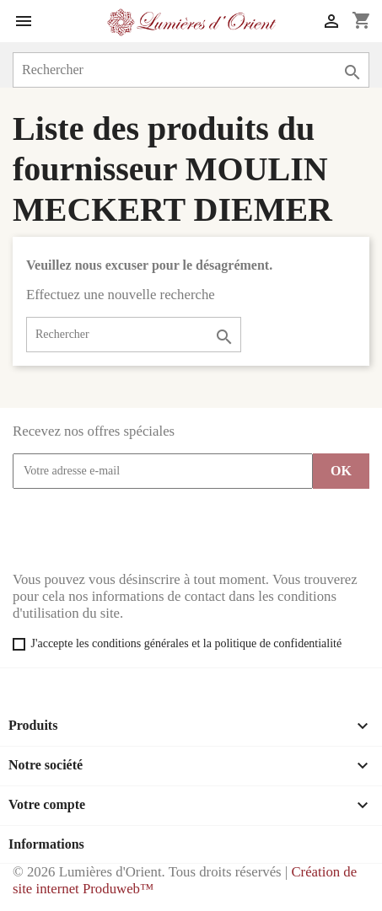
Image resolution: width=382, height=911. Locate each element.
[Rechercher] (191, 70)
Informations (46, 844)
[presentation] (141, 530)
